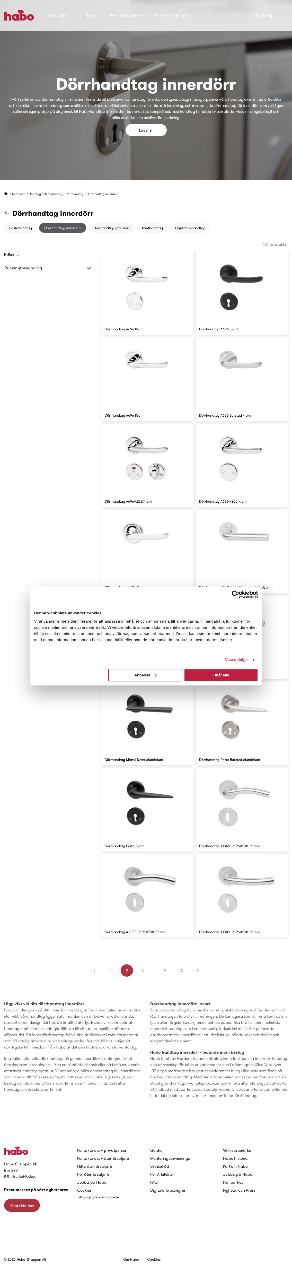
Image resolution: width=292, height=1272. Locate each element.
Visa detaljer (236, 659)
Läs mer (146, 130)
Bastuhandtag (20, 228)
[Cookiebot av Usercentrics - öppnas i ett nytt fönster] (235, 594)
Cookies (84, 1190)
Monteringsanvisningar (171, 1158)
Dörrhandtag (74, 194)
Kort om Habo (235, 1166)
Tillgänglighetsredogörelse (98, 1197)
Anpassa (145, 675)
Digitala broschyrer (167, 1190)
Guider (156, 1150)
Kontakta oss (22, 1205)
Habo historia (235, 1158)
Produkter (58, 15)
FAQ (154, 1182)
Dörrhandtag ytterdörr (111, 228)
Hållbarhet (232, 1182)
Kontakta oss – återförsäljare (103, 1158)
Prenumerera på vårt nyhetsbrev (36, 1189)
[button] (285, 15)
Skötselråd (159, 1166)
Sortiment (18, 194)
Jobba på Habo (92, 1182)
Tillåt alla (221, 675)
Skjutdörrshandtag (190, 228)
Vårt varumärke (237, 1150)
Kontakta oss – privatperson (102, 1150)
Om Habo (131, 1259)
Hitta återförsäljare (127, 15)
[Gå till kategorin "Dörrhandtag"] (9, 213)
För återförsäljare (171, 15)
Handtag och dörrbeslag (45, 194)
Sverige (264, 15)
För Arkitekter (162, 1174)
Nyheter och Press (239, 1190)
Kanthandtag (152, 228)
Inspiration (89, 15)
